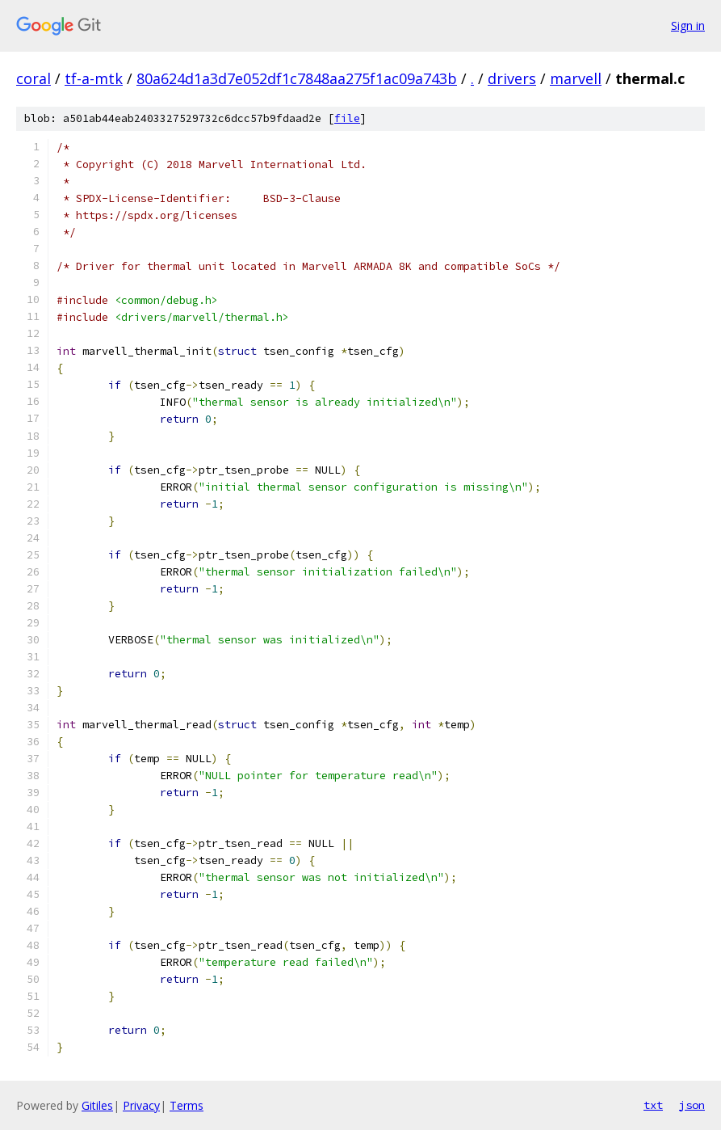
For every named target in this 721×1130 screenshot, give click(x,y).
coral (33, 78)
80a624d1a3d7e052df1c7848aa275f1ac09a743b (296, 78)
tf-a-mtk (94, 78)
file (347, 118)
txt (653, 1105)
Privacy (141, 1105)
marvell (576, 78)
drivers (512, 78)
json (692, 1105)
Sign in (688, 25)
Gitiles (97, 1105)
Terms (186, 1105)
